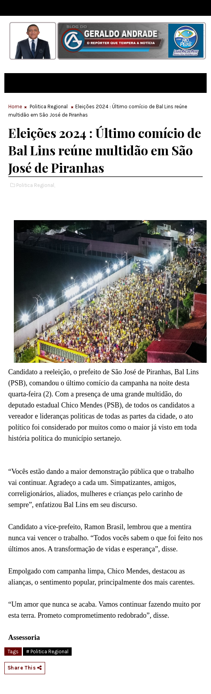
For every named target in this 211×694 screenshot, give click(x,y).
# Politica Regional (47, 651)
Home (15, 106)
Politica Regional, (35, 185)
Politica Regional (49, 106)
